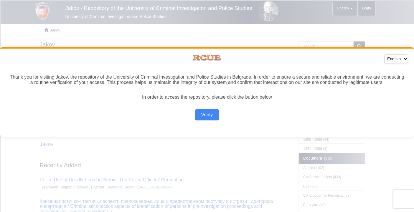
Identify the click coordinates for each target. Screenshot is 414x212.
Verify (207, 114)
